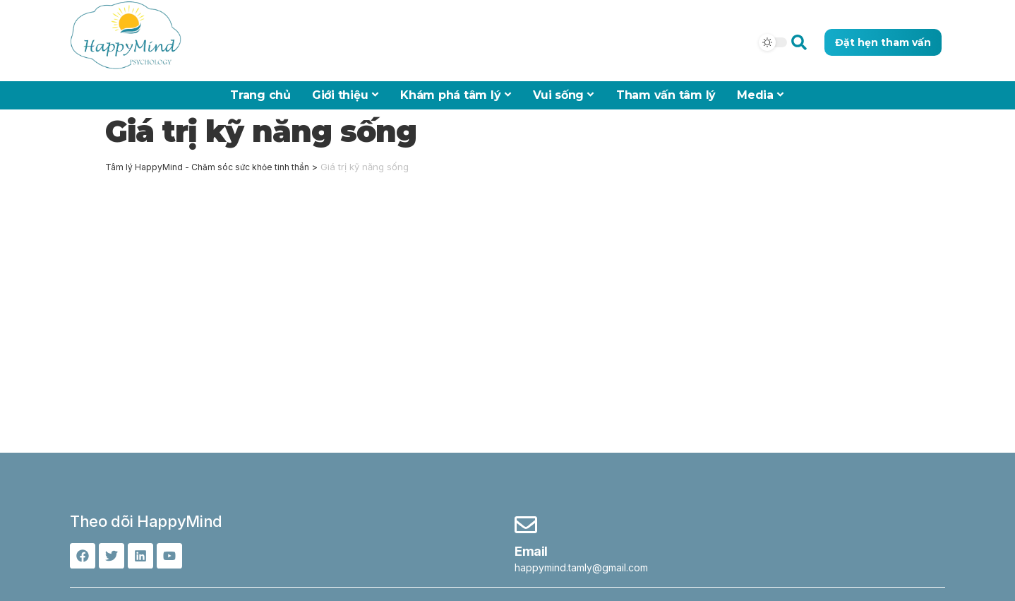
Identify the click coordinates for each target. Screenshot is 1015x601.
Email (531, 551)
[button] (798, 42)
